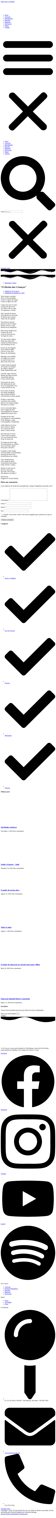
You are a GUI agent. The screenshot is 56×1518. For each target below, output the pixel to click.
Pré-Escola (8, 24)
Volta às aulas (6, 930)
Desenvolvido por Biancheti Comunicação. (14, 1516)
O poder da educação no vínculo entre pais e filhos (20, 967)
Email (3, 509)
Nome (3, 506)
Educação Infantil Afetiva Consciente (15, 1001)
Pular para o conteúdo (8, 1)
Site (2, 513)
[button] (28, 84)
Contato (7, 27)
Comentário (5, 502)
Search (3, 211)
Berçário (7, 20)
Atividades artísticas (9, 830)
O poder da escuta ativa (10, 892)
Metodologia (9, 18)
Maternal (7, 22)
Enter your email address (9, 1016)
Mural (7, 25)
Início (6, 15)
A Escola (7, 17)
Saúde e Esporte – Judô (10, 867)
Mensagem (8, 283)
